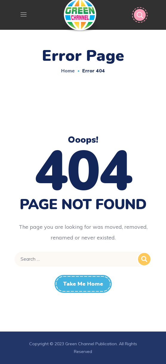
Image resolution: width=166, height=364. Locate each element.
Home (68, 71)
